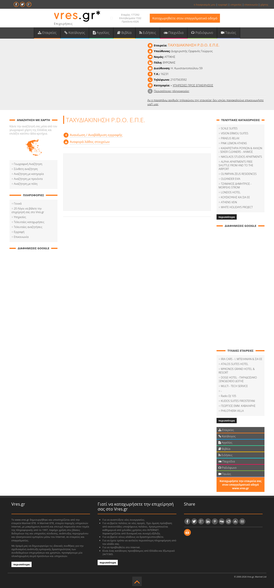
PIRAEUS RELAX (230, 138)
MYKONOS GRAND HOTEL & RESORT (237, 370)
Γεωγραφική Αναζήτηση (28, 164)
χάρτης (264, 4)
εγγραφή (223, 4)
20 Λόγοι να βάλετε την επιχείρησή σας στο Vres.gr (28, 210)
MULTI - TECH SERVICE (234, 386)
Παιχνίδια (173, 32)
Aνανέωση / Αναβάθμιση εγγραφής (96, 135)
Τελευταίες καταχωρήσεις (29, 222)
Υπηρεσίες (20, 217)
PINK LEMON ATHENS (234, 143)
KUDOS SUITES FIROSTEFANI (238, 401)
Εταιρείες (47, 32)
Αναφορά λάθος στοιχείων (90, 141)
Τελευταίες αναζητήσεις (28, 227)
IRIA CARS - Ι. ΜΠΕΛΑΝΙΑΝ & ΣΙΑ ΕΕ (241, 359)
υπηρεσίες (236, 4)
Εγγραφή (19, 232)
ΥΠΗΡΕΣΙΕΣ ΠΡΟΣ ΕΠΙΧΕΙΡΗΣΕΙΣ (193, 85)
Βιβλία (124, 32)
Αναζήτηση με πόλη (25, 184)
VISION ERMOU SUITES (234, 133)
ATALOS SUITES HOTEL (234, 364)
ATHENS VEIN (229, 202)
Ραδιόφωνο (202, 32)
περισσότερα (226, 217)
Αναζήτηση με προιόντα (28, 179)
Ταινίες (228, 32)
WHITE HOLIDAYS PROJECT (237, 207)
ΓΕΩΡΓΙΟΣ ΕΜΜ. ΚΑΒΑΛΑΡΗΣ (238, 406)
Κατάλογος (74, 32)
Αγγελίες (101, 32)
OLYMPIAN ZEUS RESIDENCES (238, 174)
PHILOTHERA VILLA (232, 411)
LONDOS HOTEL (231, 192)
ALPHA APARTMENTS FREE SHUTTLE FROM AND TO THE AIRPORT (236, 165)
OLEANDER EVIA (230, 179)
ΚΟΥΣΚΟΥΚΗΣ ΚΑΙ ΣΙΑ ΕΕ (235, 197)
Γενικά (18, 203)
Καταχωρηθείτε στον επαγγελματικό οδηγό (184, 18)
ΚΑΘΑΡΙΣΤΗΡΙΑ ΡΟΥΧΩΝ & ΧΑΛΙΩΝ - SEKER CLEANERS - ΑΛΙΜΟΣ (240, 150)
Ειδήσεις (147, 32)
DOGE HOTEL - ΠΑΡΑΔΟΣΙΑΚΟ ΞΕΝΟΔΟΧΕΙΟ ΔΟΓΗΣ (238, 379)
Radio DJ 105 (228, 396)
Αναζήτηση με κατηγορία (29, 174)
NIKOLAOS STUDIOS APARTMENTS (241, 157)
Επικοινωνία (21, 237)
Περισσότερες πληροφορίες (171, 91)
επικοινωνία (251, 4)
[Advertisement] (137, 182)
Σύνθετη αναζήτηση (26, 169)
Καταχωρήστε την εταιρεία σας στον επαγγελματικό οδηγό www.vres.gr (240, 484)
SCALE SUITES (229, 128)
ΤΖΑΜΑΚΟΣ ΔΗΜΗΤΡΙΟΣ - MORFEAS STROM (235, 185)
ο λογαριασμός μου (204, 4)
